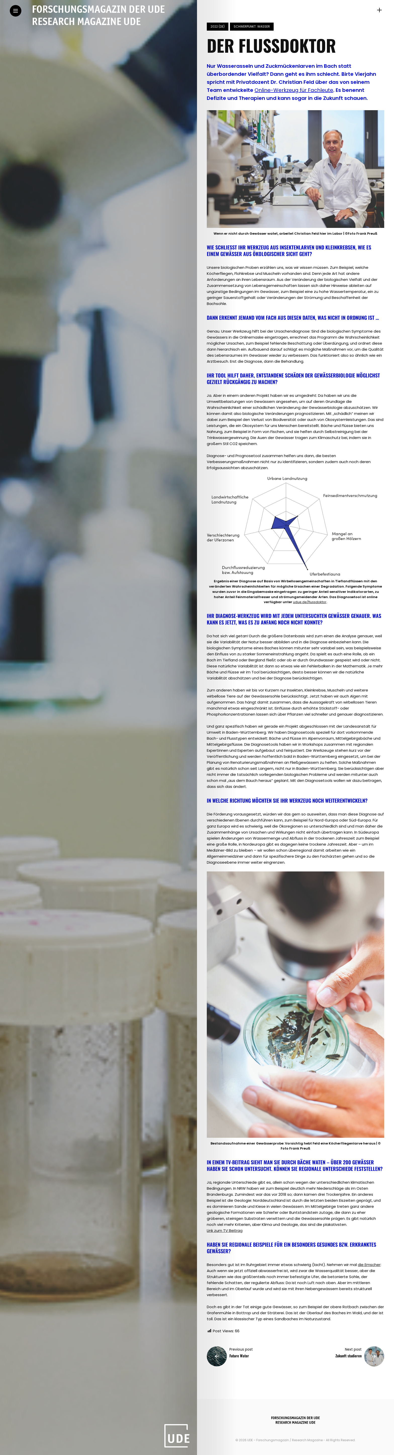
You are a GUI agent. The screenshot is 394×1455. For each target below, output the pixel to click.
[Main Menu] (15, 11)
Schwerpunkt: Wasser (252, 26)
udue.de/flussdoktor (309, 602)
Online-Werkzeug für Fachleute (294, 90)
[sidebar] (379, 10)
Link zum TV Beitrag (224, 1230)
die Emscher (369, 1264)
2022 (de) (218, 26)
